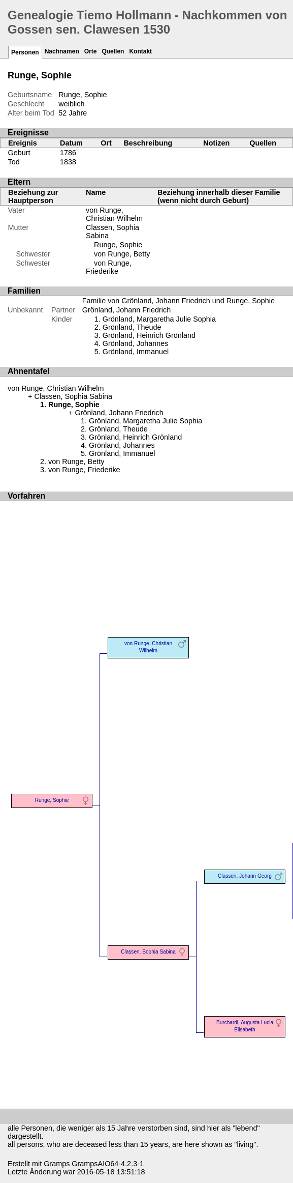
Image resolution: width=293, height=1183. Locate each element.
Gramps (57, 1164)
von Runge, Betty (122, 254)
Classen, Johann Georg (245, 876)
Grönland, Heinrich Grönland (149, 335)
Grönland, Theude (132, 327)
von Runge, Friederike (109, 267)
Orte (90, 51)
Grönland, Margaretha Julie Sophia (159, 319)
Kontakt (140, 51)
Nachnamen (62, 51)
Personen (25, 52)
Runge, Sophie (118, 245)
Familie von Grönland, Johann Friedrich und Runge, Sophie (178, 301)
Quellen (113, 51)
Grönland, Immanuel (136, 352)
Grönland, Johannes (136, 343)
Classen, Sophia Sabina (73, 396)
